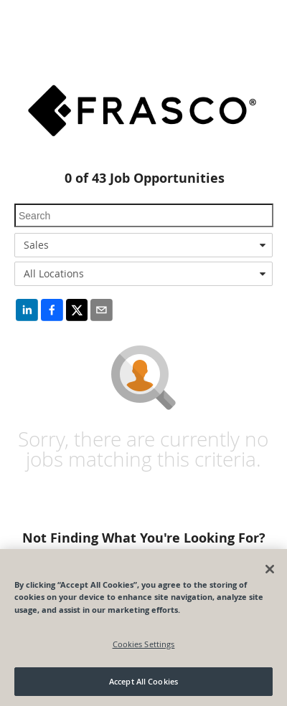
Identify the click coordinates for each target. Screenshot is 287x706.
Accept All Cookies (143, 681)
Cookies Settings (144, 644)
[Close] (270, 569)
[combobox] (143, 245)
